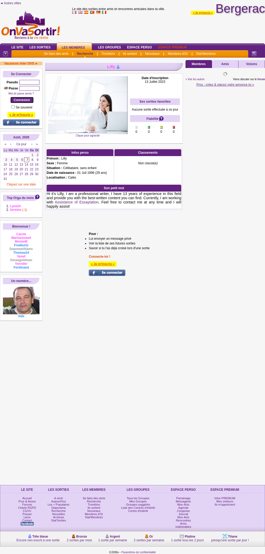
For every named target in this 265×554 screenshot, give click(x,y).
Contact (27, 520)
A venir (58, 498)
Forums (27, 504)
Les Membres (73, 47)
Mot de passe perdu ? (21, 93)
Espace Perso (139, 47)
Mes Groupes (138, 501)
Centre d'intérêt (138, 510)
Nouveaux (152, 54)
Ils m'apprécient (225, 504)
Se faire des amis (56, 54)
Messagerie (183, 501)
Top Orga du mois (20, 198)
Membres (199, 64)
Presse (27, 514)
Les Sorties (39, 47)
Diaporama (58, 507)
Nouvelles (58, 514)
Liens (27, 517)
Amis (225, 64)
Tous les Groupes (138, 498)
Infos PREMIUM (224, 498)
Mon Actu (183, 504)
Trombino (108, 54)
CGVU (27, 510)
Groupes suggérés (138, 504)
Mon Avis (183, 517)
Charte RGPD (27, 507)
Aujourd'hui (58, 501)
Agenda (183, 507)
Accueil (27, 498)
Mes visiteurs (224, 501)
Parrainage (183, 498)
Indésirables (183, 526)
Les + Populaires (58, 504)
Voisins (251, 64)
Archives (58, 517)
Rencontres (183, 520)
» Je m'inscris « (203, 12)
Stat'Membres (206, 54)
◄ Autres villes (10, 3)
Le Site (17, 47)
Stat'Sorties (58, 520)
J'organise (183, 510)
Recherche (85, 54)
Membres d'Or (178, 54)
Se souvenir (24, 107)
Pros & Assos (27, 501)
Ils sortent (130, 54)
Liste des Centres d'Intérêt (138, 507)
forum (261, 79)
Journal (183, 514)
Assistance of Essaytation (77, 202)
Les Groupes (109, 47)
